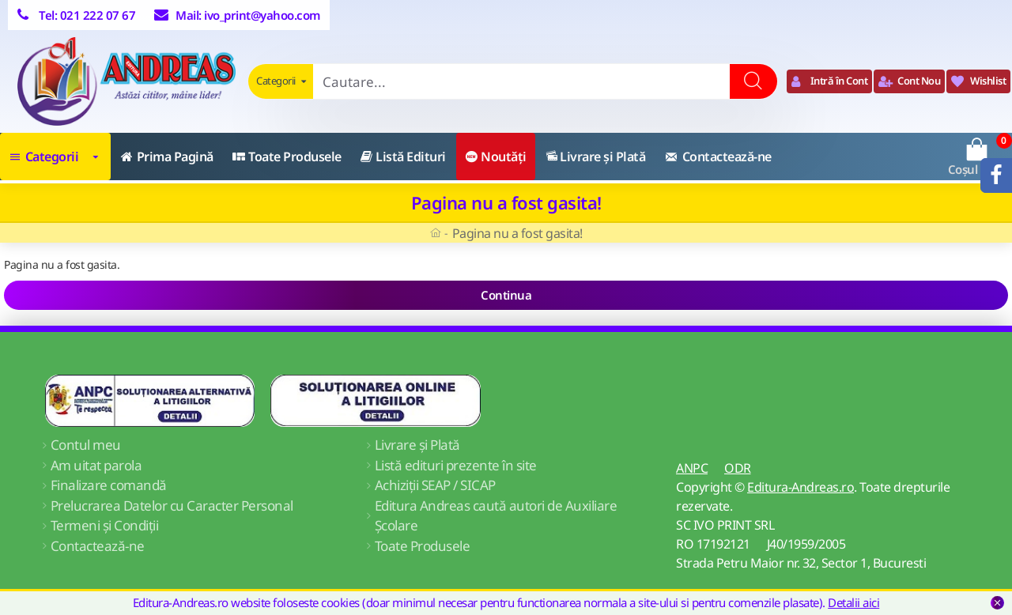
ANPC (692, 468)
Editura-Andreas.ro (800, 487)
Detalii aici (853, 602)
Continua (506, 295)
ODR (737, 468)
